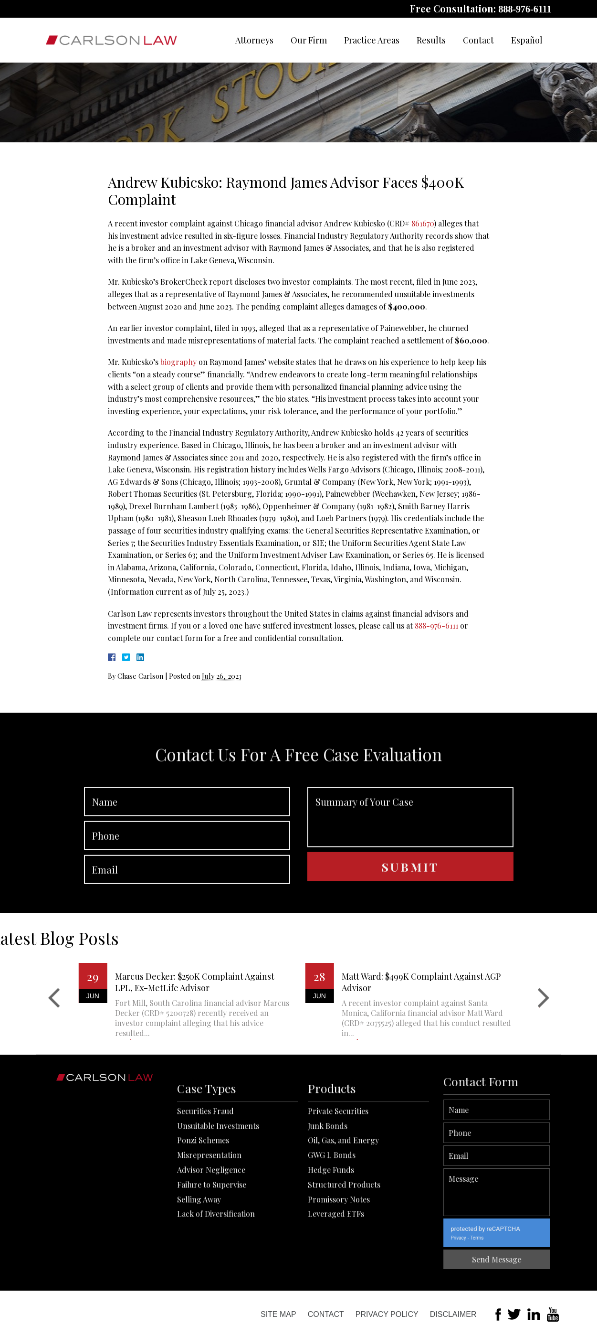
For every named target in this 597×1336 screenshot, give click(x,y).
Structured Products (344, 1262)
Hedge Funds (331, 1247)
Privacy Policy (387, 1314)
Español (527, 40)
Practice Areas (371, 40)
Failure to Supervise (211, 1262)
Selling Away (199, 1277)
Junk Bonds (327, 1203)
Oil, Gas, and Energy (343, 1218)
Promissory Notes (339, 1277)
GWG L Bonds (332, 1233)
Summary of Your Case (410, 869)
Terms (531, 1237)
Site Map (278, 1314)
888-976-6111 (524, 9)
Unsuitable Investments (218, 1203)
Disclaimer (453, 1314)
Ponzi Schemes (203, 1218)
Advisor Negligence (211, 1247)
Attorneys (254, 40)
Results (431, 40)
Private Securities (338, 1189)
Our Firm (309, 40)
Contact (478, 40)
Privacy (512, 1237)
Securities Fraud (205, 1189)
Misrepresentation (209, 1233)
